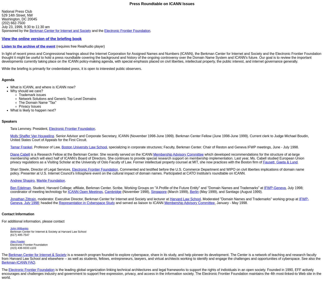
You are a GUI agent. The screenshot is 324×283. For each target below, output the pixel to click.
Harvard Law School (185, 199)
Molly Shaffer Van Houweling (32, 136)
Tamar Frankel (21, 147)
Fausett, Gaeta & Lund (280, 162)
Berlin (194, 192)
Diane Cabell (20, 154)
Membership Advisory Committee (178, 154)
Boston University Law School (84, 147)
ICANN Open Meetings (85, 192)
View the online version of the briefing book (42, 39)
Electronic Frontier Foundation (127, 31)
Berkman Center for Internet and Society (60, 31)
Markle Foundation (51, 180)
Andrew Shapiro (22, 180)
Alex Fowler (17, 241)
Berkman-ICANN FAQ (18, 262)
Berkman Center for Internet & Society (37, 255)
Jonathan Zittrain (23, 199)
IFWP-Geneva (275, 188)
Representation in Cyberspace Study (87, 203)
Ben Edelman (20, 188)
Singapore (159, 192)
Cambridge (113, 192)
